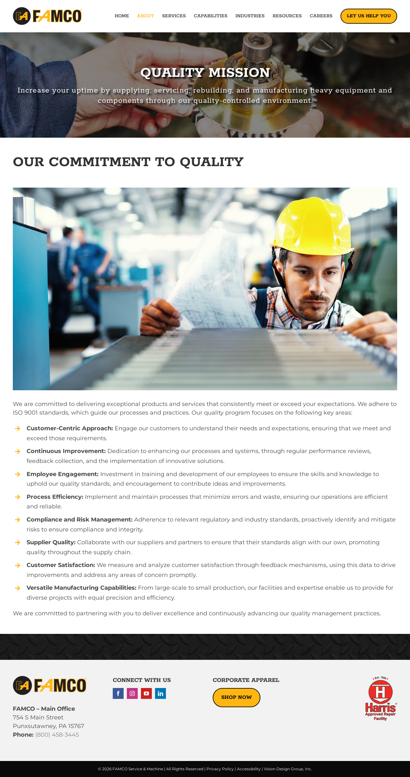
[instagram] (132, 693)
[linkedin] (160, 693)
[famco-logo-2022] (47, 9)
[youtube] (146, 693)
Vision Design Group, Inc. (288, 768)
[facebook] (118, 693)
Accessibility (249, 768)
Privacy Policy (220, 768)
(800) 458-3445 (56, 734)
